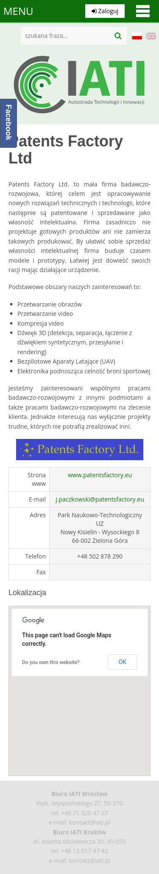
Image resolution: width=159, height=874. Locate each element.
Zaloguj (105, 11)
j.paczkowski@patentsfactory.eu (100, 499)
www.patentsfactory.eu (100, 475)
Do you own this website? (51, 662)
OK (122, 662)
